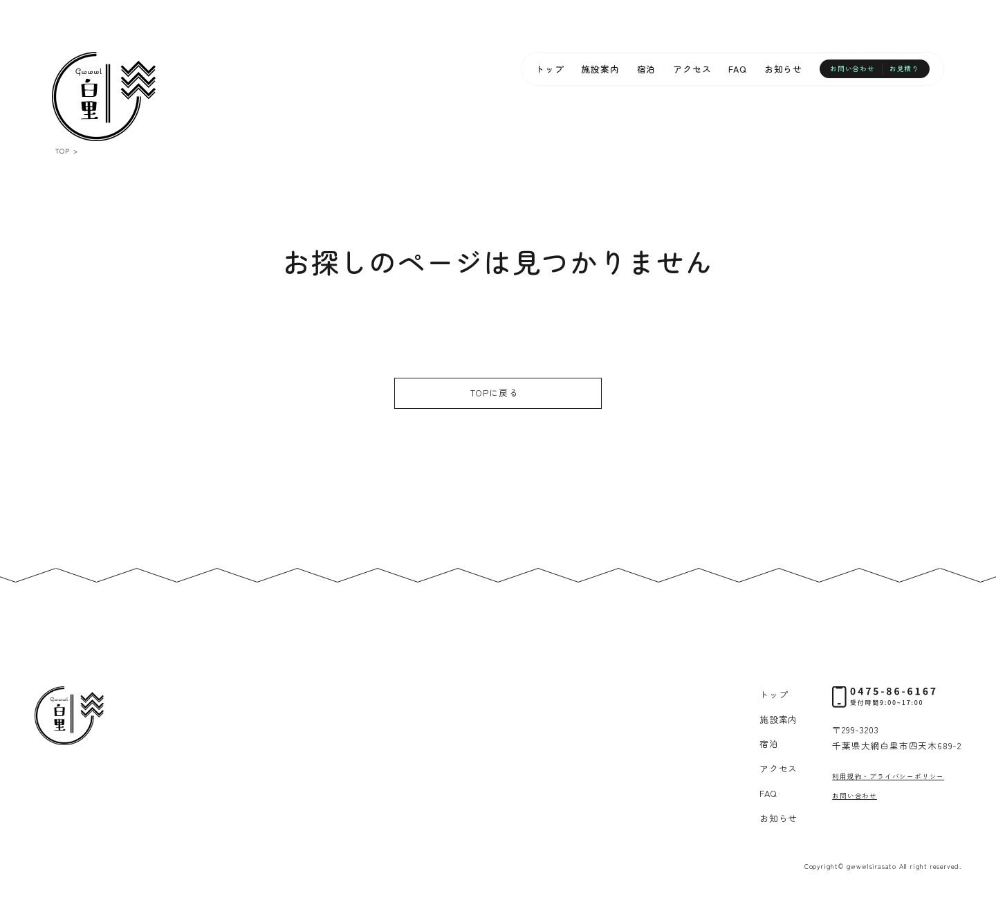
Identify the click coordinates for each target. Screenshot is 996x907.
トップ (549, 68)
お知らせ (783, 68)
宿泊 (646, 68)
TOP (62, 151)
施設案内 (600, 68)
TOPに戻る (494, 392)
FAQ (737, 68)
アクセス (692, 68)
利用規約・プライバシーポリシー (888, 776)
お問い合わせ (852, 68)
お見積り (904, 68)
